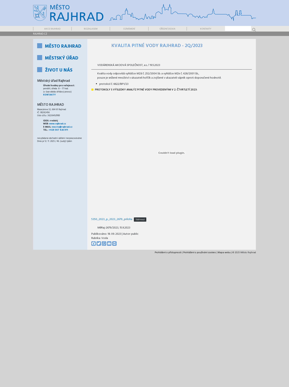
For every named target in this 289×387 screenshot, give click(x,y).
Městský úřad (61, 58)
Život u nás (58, 70)
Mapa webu (224, 253)
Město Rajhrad (63, 46)
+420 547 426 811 (58, 130)
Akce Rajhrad (52, 29)
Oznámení (129, 29)
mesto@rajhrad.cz (62, 127)
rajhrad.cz (40, 34)
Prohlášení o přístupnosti (168, 253)
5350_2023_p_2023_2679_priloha (111, 219)
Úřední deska (167, 29)
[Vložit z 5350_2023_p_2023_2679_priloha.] (171, 152)
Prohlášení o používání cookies (199, 253)
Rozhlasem (91, 29)
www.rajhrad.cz (57, 124)
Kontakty (205, 29)
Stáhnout (140, 219)
